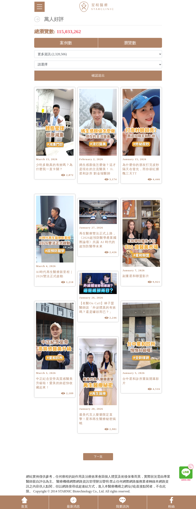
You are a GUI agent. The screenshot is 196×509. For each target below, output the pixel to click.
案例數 (66, 43)
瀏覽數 (130, 43)
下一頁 (98, 456)
